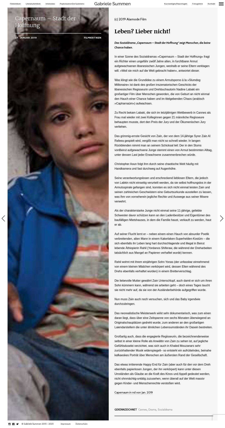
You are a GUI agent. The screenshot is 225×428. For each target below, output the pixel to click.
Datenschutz (82, 424)
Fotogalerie (197, 4)
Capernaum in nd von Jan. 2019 (133, 392)
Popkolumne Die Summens (72, 4)
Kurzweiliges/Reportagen (175, 4)
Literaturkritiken (33, 4)
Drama (152, 409)
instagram (11, 424)
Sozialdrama (165, 409)
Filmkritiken (15, 4)
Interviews (50, 4)
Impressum (66, 424)
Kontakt (211, 4)
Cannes (142, 409)
